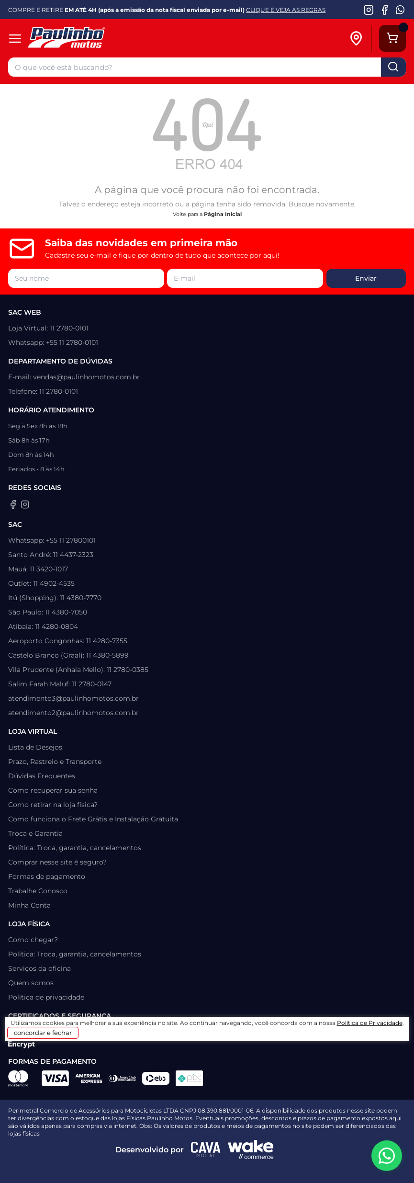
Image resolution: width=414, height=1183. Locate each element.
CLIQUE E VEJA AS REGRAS (285, 9)
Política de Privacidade (370, 1022)
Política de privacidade (46, 997)
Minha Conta (29, 905)
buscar (393, 67)
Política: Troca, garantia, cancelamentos (74, 847)
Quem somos (31, 982)
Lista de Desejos (35, 747)
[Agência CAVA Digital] (206, 1149)
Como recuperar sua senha (53, 790)
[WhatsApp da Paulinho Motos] (400, 9)
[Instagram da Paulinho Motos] (368, 9)
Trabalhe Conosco (37, 891)
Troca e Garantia (35, 833)
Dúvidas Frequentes (41, 776)
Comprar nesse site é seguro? (57, 862)
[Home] (87, 38)
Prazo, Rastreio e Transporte (54, 761)
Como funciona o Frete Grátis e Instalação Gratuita (93, 819)
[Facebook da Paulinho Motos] (384, 9)
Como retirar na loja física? (53, 804)
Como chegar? (33, 939)
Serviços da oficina (39, 968)
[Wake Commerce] (251, 1149)
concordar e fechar (43, 1032)
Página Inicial (223, 214)
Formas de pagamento (46, 876)
